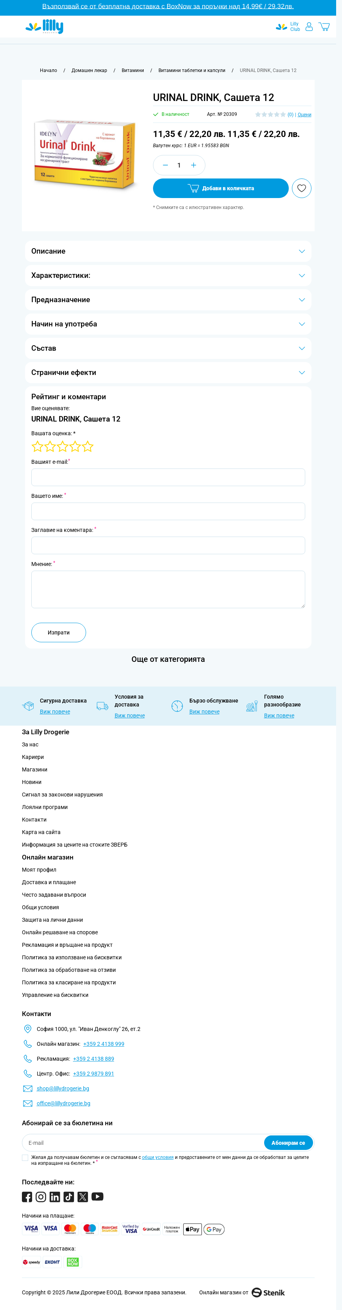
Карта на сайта (41, 832)
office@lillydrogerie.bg (63, 1103)
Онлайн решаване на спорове (60, 932)
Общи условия (40, 907)
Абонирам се (288, 1143)
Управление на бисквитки (55, 995)
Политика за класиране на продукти (69, 982)
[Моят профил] (309, 26)
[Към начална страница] (48, 70)
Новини (31, 782)
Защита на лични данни (52, 920)
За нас (30, 744)
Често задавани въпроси (54, 895)
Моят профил (39, 870)
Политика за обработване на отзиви (69, 970)
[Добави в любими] (301, 188)
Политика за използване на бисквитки (72, 957)
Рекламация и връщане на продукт (68, 945)
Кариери (33, 757)
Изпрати (59, 632)
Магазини (34, 769)
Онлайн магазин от (242, 1292)
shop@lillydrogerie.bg (63, 1088)
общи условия (158, 1157)
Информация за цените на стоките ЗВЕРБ (75, 844)
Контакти (34, 819)
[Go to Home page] (44, 26)
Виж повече (55, 711)
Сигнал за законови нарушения (62, 794)
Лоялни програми (45, 807)
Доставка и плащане (49, 882)
